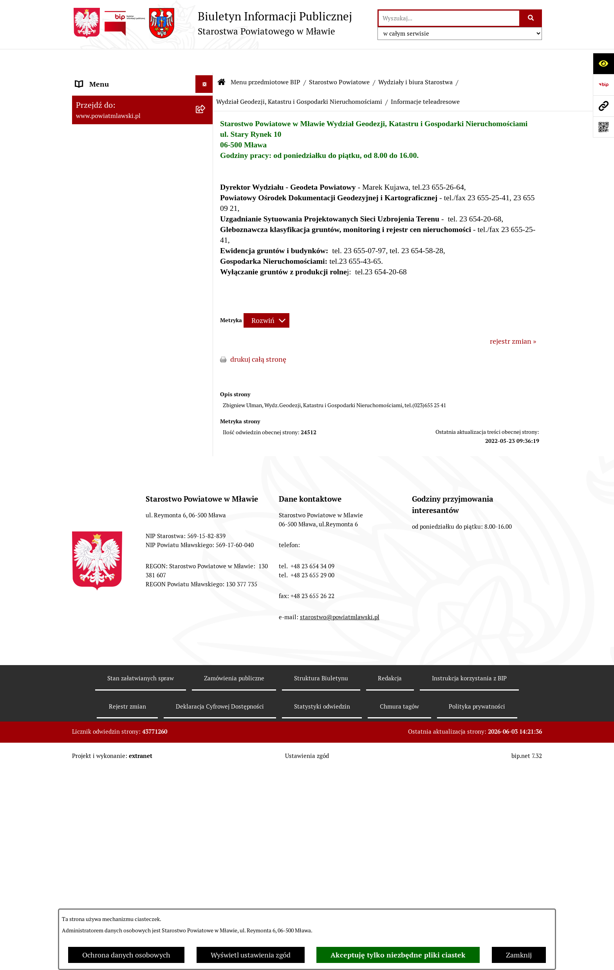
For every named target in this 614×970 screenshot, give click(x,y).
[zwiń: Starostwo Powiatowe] (206, 225)
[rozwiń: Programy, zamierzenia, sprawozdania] (206, 146)
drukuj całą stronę (258, 335)
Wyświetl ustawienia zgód (251, 954)
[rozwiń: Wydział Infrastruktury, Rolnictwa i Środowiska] (206, 582)
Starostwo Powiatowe (339, 58)
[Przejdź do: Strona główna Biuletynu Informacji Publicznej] (221, 59)
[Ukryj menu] (204, 60)
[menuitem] (142, 101)
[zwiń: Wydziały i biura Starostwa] (206, 326)
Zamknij (519, 954)
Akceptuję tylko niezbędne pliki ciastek (398, 954)
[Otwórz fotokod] (603, 127)
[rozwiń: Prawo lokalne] (206, 123)
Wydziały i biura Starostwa (415, 58)
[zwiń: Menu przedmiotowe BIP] (206, 78)
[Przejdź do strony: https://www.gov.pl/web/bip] (603, 84)
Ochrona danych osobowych (126, 954)
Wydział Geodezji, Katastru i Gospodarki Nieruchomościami (299, 78)
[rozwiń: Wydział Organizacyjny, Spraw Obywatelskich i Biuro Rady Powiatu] (206, 349)
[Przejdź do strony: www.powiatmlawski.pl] (603, 105)
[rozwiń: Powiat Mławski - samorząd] (206, 202)
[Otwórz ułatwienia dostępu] (603, 63)
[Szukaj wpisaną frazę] (531, 18)
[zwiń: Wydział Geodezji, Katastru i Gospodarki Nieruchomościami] (206, 449)
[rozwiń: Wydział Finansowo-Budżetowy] (206, 416)
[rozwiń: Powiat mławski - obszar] (206, 179)
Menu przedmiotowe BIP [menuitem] (114, 78)
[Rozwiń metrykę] (266, 297)
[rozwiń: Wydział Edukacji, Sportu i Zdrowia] (206, 549)
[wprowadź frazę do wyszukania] (448, 18)
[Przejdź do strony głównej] (212, 23)
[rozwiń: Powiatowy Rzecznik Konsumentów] (206, 672)
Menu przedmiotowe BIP (265, 58)
